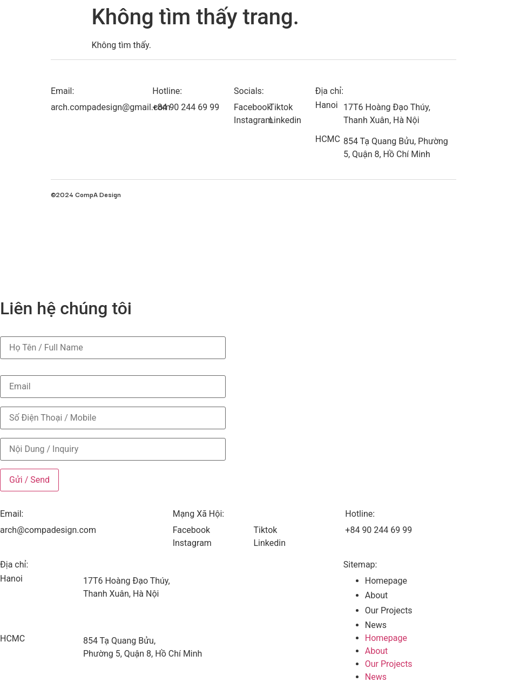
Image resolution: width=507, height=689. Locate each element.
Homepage (386, 581)
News (376, 625)
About (376, 595)
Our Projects (389, 610)
